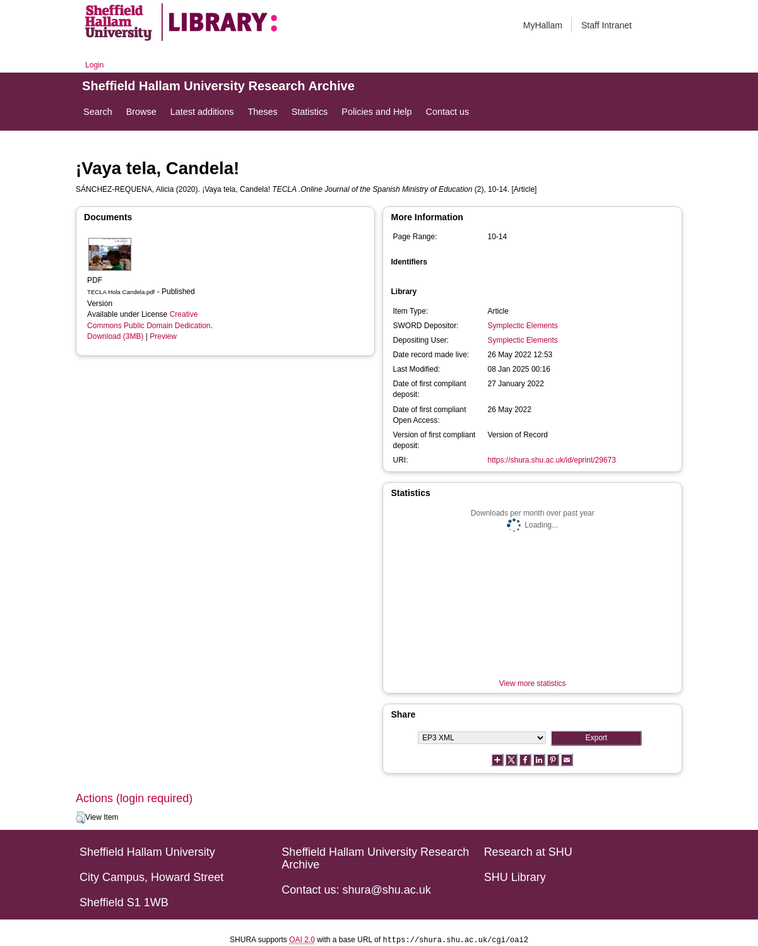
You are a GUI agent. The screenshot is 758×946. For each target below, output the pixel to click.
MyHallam (542, 25)
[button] (80, 818)
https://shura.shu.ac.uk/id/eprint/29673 (551, 460)
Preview (163, 336)
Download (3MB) (115, 336)
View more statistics (532, 683)
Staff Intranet (606, 25)
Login (94, 65)
